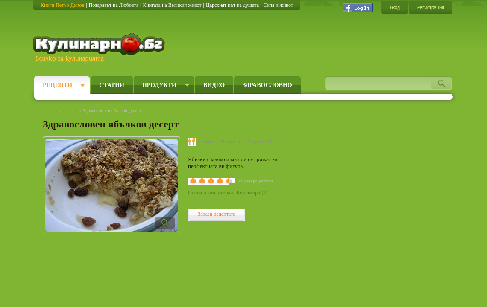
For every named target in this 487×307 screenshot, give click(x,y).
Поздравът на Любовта (113, 5)
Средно (205, 141)
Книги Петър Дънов (62, 5)
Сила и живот (278, 5)
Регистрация (430, 7)
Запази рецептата (216, 214)
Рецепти (57, 85)
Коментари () (252, 193)
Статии (111, 85)
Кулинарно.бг (100, 48)
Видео (214, 85)
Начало (50, 110)
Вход (394, 7)
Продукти (159, 85)
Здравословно (267, 85)
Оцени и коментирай (210, 193)
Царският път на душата (232, 5)
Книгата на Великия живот (172, 5)
